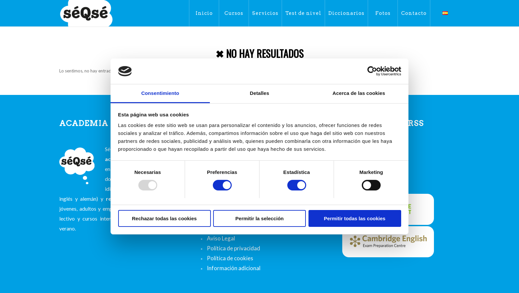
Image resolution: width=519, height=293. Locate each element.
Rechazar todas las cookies (164, 218)
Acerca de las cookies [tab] (359, 93)
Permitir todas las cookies (355, 218)
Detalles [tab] (259, 93)
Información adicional (233, 268)
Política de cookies (230, 258)
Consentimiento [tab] (160, 93)
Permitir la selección (259, 218)
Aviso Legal (221, 238)
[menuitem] (204, 13)
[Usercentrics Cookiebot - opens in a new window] (372, 71)
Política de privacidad (233, 248)
